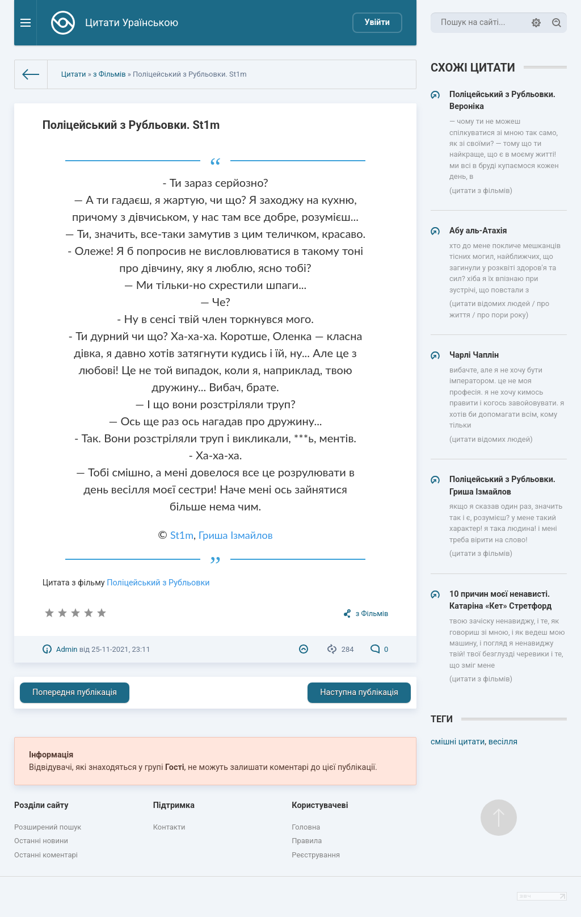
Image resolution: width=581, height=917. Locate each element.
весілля (503, 742)
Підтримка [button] (174, 805)
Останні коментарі (46, 855)
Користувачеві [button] (320, 805)
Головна (306, 827)
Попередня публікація (74, 692)
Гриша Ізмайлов (236, 535)
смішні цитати (458, 742)
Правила (307, 840)
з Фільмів (109, 74)
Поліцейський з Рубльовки (158, 583)
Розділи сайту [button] (41, 805)
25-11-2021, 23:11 (120, 649)
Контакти (169, 827)
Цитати (73, 74)
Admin (66, 649)
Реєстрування (316, 855)
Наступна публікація (359, 692)
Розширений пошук (47, 827)
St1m (181, 535)
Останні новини (41, 840)
